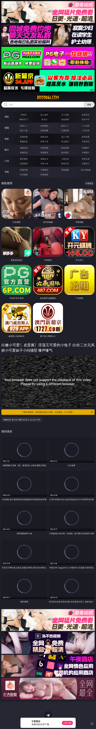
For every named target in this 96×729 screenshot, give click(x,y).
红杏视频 (24, 174)
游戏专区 (86, 114)
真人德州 (44, 114)
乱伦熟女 (65, 141)
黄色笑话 (65, 163)
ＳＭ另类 (86, 130)
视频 (7, 127)
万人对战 (65, 114)
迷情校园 (24, 163)
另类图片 (86, 152)
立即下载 (67, 723)
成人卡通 (65, 136)
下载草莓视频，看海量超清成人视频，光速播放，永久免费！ (57, 412)
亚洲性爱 (24, 136)
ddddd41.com (48, 97)
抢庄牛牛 (86, 119)
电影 (7, 138)
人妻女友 (65, 158)
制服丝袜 (24, 141)
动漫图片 (86, 147)
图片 (7, 149)
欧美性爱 (86, 136)
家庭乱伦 (44, 158)
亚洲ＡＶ (24, 125)
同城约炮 (24, 170)
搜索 (89, 104)
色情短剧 (44, 174)
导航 (7, 171)
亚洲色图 (44, 147)
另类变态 (86, 141)
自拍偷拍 (44, 125)
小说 (7, 160)
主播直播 (65, 130)
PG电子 (24, 114)
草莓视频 (65, 170)
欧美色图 (65, 147)
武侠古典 (86, 158)
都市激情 (24, 158)
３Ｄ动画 (86, 125)
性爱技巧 (86, 163)
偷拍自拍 (44, 136)
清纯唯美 (44, 152)
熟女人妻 (24, 130)
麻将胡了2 (23, 119)
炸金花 (44, 119)
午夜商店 (44, 170)
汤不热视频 (85, 170)
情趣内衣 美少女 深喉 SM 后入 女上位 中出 (21, 419)
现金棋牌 (65, 119)
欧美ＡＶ (65, 125)
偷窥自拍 (24, 147)
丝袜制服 (44, 130)
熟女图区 (65, 152)
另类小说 (44, 163)
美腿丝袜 (24, 152)
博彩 (7, 116)
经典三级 (44, 141)
